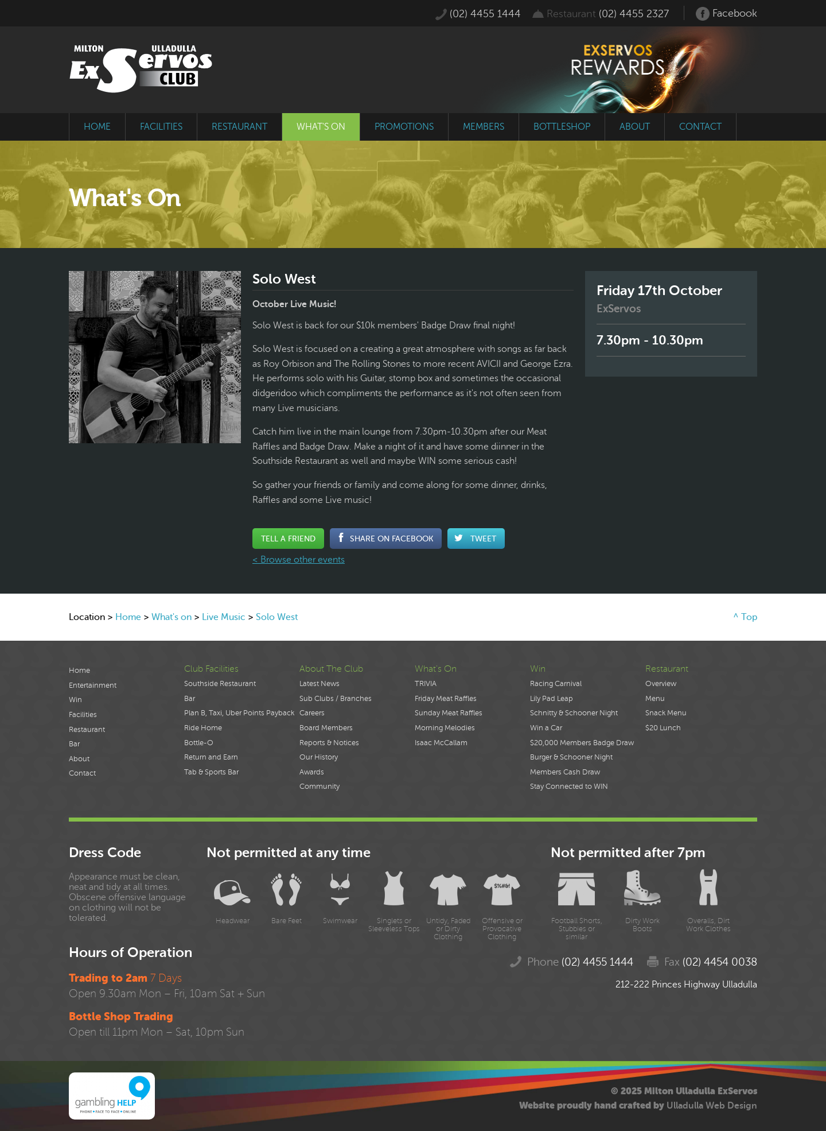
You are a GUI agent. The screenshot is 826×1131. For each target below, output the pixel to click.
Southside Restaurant (220, 684)
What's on (171, 617)
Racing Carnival (556, 684)
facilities (161, 127)
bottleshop (561, 127)
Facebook (726, 14)
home (97, 127)
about (635, 127)
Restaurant (87, 730)
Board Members (326, 728)
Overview (660, 684)
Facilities (83, 715)
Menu (655, 699)
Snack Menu (666, 713)
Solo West (277, 617)
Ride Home (203, 728)
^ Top (745, 617)
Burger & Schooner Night (571, 757)
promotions (404, 127)
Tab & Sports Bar (211, 772)
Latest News (319, 684)
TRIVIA (426, 684)
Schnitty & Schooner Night (574, 713)
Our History (318, 757)
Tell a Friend (288, 538)
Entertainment (92, 685)
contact (700, 127)
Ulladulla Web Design (712, 1106)
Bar (74, 744)
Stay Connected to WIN (569, 787)
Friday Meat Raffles (446, 699)
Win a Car (546, 728)
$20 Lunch (663, 728)
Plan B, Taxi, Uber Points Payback (239, 713)
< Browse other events (298, 560)
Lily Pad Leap (551, 699)
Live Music (224, 617)
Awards (311, 772)
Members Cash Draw (565, 772)
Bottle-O (198, 743)
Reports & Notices (329, 743)
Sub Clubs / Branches (335, 699)
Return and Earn (211, 757)
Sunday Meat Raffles (448, 713)
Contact (82, 773)
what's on (321, 127)
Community (319, 787)
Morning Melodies (445, 728)
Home (128, 617)
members (483, 127)
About (79, 759)
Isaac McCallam (441, 743)
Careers (312, 713)
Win (75, 700)
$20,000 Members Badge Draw (582, 743)
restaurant (239, 127)
